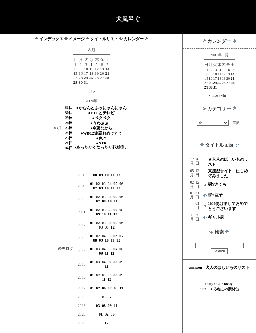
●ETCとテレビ (101, 113)
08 (95, 175)
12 (118, 175)
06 (121, 184)
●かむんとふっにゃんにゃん (101, 108)
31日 (69, 108)
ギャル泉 (216, 217)
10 (107, 175)
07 (95, 188)
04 (110, 184)
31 (215, 87)
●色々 (101, 138)
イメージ (77, 39)
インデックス (51, 39)
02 (98, 184)
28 (233, 83)
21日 (69, 143)
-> (228, 96)
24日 (69, 133)
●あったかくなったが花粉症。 (101, 147)
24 (215, 83)
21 (233, 79)
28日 (69, 123)
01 (92, 184)
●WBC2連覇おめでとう (101, 133)
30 (211, 87)
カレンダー (134, 39)
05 (115, 184)
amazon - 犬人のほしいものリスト (219, 268)
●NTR (101, 143)
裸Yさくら (217, 184)
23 (211, 83)
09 (101, 175)
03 (104, 184)
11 (112, 175)
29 (206, 87)
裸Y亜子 (215, 195)
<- (211, 96)
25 (219, 83)
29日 (69, 118)
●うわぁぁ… (101, 123)
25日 (69, 128)
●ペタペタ (101, 118)
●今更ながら (101, 128)
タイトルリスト (104, 39)
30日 (69, 113)
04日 (69, 148)
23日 (69, 138)
